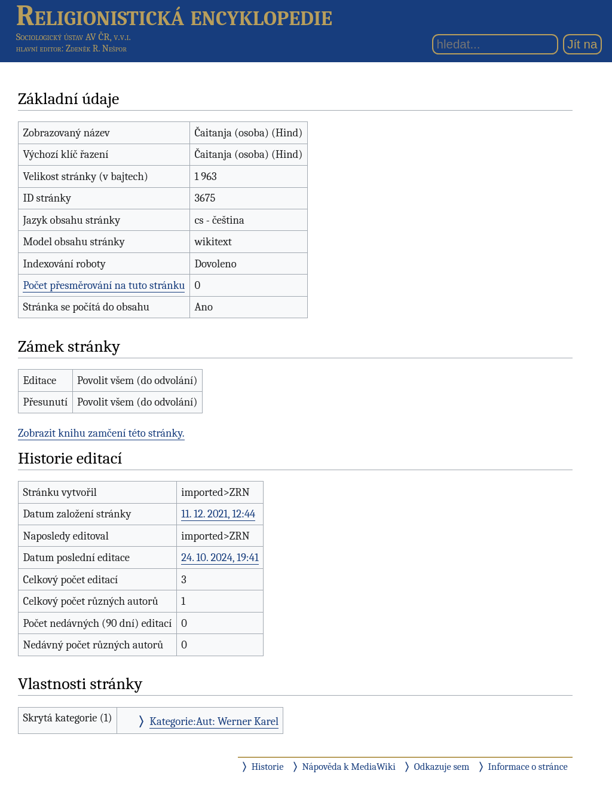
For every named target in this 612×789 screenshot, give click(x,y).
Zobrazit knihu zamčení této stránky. (101, 433)
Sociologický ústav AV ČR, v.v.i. (73, 36)
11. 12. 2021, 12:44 (218, 513)
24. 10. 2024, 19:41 (220, 557)
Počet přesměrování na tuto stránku (104, 285)
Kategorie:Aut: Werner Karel (214, 721)
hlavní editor (39, 48)
